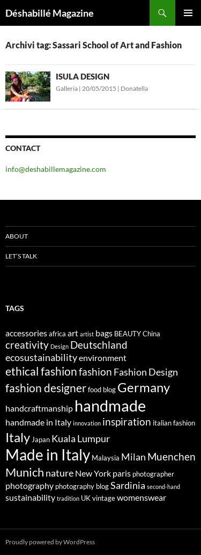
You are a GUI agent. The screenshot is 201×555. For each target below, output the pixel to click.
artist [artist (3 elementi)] (87, 333)
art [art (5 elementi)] (73, 333)
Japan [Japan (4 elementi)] (41, 439)
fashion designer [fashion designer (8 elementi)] (45, 387)
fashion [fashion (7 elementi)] (95, 371)
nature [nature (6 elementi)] (59, 473)
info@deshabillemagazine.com (55, 169)
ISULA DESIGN (82, 76)
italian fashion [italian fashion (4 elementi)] (174, 423)
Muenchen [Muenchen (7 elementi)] (171, 456)
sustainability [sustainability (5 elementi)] (30, 497)
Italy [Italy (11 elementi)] (17, 437)
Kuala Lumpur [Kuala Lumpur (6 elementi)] (80, 438)
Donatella (134, 88)
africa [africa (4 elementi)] (57, 333)
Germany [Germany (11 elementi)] (143, 387)
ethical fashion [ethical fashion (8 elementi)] (41, 371)
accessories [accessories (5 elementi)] (26, 333)
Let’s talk (21, 256)
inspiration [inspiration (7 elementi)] (126, 421)
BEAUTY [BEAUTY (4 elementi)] (127, 333)
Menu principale (188, 13)
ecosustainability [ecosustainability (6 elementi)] (41, 357)
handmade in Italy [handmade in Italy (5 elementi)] (38, 422)
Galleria (67, 88)
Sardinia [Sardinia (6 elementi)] (127, 485)
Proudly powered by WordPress (50, 542)
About (16, 236)
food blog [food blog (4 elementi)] (102, 389)
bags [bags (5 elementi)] (104, 333)
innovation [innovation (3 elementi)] (87, 423)
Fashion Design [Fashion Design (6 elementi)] (146, 372)
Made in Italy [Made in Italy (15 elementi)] (47, 455)
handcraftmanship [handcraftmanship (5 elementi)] (39, 408)
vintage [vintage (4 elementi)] (103, 498)
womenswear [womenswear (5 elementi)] (141, 497)
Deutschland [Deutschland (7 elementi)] (99, 344)
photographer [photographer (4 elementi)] (153, 474)
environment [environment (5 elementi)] (102, 357)
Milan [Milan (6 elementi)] (133, 457)
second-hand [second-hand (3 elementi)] (163, 486)
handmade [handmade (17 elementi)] (110, 405)
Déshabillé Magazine (49, 13)
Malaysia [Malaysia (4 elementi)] (106, 457)
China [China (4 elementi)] (151, 333)
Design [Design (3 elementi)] (59, 346)
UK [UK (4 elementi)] (86, 498)
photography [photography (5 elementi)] (29, 485)
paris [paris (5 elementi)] (122, 473)
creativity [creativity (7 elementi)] (27, 344)
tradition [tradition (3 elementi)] (68, 498)
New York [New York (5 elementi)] (93, 473)
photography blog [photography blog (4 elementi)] (82, 486)
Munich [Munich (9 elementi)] (24, 472)
